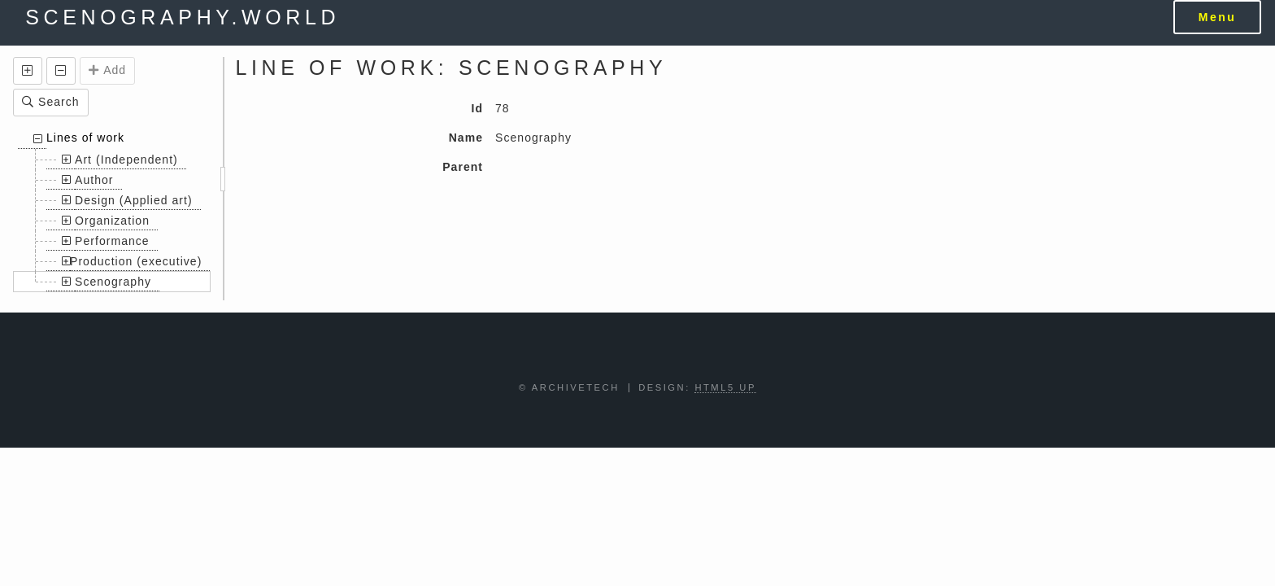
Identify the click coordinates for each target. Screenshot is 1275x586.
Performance (112, 240)
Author (94, 179)
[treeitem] (112, 210)
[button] (27, 71)
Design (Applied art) (134, 200)
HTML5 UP (725, 387)
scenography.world (182, 17)
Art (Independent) (126, 159)
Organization (112, 220)
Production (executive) (136, 261)
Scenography (113, 281)
